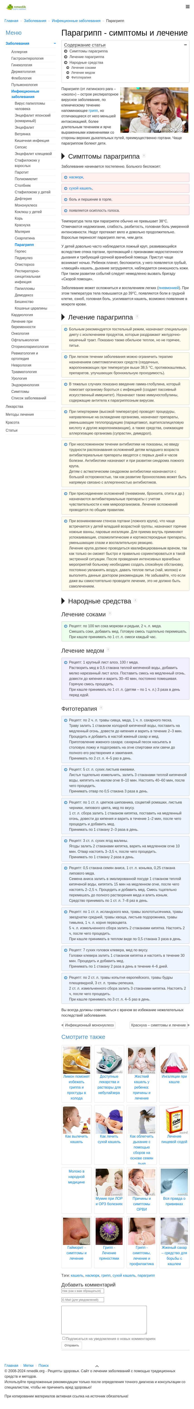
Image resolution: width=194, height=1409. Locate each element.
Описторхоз (24, 264)
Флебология (21, 78)
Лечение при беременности (23, 324)
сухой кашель (80, 188)
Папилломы (25, 288)
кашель (77, 1275)
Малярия (22, 232)
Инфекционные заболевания (25, 94)
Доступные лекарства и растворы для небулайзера (109, 1076)
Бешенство (24, 302)
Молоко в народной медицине (76, 1176)
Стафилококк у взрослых (27, 163)
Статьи (11, 430)
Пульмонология (24, 85)
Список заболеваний (28, 398)
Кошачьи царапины (31, 308)
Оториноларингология (30, 347)
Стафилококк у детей (33, 192)
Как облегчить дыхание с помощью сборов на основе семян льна (141, 1142)
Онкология (20, 333)
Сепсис (21, 147)
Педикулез (23, 258)
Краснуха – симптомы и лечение (158, 1025)
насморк (76, 177)
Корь (19, 218)
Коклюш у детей (28, 212)
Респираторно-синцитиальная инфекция (27, 276)
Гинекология (21, 65)
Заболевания (17, 43)
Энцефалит (24, 127)
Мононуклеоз (26, 205)
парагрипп (146, 1275)
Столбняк (23, 185)
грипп (93, 111)
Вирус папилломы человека (30, 106)
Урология (19, 378)
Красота (12, 422)
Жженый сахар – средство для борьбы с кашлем (174, 1247)
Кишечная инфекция (32, 141)
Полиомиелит (26, 179)
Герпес (20, 251)
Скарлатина (25, 238)
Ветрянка (22, 134)
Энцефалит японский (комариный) (33, 118)
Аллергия (19, 52)
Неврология (21, 365)
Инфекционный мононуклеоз (89, 1025)
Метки (28, 1371)
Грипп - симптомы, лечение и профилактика (141, 1247)
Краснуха (22, 225)
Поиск (43, 1371)
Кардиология (22, 315)
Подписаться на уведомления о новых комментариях (111, 1344)
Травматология (24, 372)
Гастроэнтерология (27, 58)
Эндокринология (25, 385)
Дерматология (23, 72)
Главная (11, 1371)
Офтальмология (25, 340)
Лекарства (14, 406)
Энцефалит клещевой (33, 154)
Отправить (72, 1350)
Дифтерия (23, 199)
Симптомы (20, 391)
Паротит (22, 172)
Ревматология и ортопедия (24, 356)
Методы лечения (20, 414)
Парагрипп (24, 245)
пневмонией (168, 288)
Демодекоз (24, 295)
